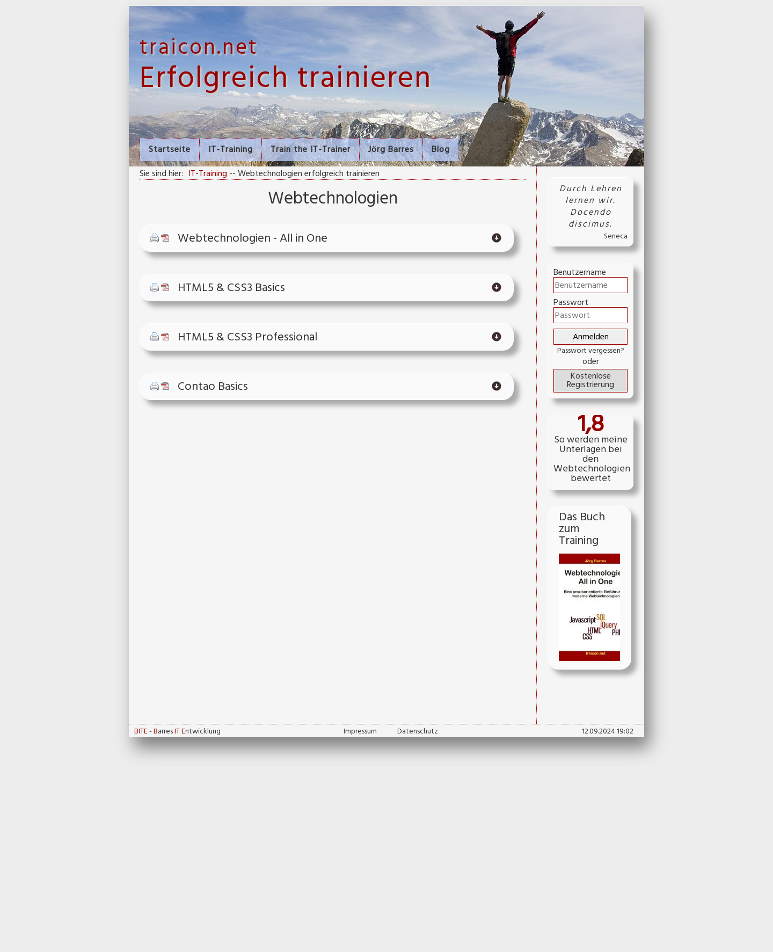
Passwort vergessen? (590, 351)
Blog (441, 150)
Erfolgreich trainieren (286, 79)
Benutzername (579, 272)
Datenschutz (417, 731)
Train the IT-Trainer (311, 150)
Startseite (170, 150)
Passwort (570, 303)
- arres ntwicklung (177, 731)
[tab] (326, 239)
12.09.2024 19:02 (607, 731)
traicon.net (199, 48)
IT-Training (230, 150)
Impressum (360, 731)
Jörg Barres (391, 150)
